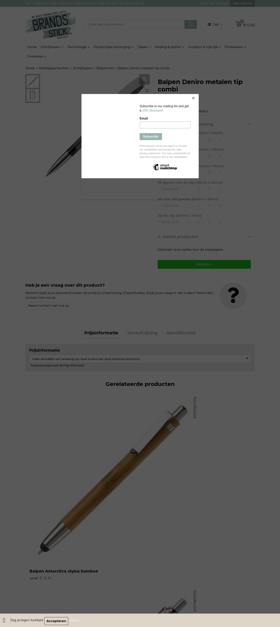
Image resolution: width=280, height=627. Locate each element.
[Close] (198, 95)
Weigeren (76, 621)
